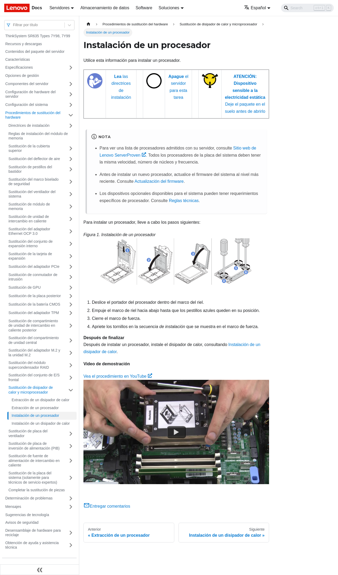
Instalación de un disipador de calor (41, 423)
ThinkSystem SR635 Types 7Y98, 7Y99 (37, 36)
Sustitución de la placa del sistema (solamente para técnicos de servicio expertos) (32, 477)
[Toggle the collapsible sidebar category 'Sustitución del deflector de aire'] (71, 159)
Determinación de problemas (29, 498)
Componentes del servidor (26, 84)
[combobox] (13, 25)
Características (17, 59)
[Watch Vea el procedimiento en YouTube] (176, 432)
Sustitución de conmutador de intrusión (32, 277)
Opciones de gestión (22, 75)
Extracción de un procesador (35, 408)
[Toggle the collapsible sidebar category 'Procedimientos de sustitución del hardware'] (71, 115)
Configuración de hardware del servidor (30, 94)
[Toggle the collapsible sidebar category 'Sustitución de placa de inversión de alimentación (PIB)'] (71, 446)
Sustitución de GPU (24, 287)
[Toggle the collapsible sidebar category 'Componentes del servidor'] (71, 84)
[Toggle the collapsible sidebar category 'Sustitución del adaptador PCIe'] (71, 267)
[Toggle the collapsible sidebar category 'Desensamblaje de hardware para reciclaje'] (71, 533)
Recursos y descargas (23, 44)
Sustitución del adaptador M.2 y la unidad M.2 (34, 352)
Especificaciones (19, 67)
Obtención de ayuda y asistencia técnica (32, 545)
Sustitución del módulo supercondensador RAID (28, 365)
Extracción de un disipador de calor (40, 400)
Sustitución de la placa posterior (34, 296)
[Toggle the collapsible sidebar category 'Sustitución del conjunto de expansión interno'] (71, 244)
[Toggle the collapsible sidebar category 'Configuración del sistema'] (71, 105)
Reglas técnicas (184, 200)
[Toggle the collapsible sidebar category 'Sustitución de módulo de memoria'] (71, 206)
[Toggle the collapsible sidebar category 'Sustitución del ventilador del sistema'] (71, 194)
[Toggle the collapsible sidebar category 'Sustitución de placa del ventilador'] (71, 433)
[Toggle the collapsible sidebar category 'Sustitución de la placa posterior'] (71, 296)
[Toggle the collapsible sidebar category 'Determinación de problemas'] (71, 498)
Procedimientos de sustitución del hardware (32, 115)
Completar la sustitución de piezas (36, 490)
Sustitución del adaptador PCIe (33, 266)
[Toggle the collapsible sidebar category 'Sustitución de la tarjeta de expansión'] (71, 256)
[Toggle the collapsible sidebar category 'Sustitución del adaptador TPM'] (71, 313)
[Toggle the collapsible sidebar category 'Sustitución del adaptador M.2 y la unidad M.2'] (71, 353)
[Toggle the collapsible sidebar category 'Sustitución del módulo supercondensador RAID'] (71, 365)
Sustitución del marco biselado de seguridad (33, 181)
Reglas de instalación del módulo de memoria (38, 136)
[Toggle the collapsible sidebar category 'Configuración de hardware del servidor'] (71, 94)
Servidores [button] (59, 8)
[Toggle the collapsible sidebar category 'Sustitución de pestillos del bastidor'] (71, 169)
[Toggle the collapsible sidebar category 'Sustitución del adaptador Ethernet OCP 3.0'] (71, 231)
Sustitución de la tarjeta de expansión (30, 256)
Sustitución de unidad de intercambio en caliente (28, 218)
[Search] (307, 8)
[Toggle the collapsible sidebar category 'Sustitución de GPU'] (71, 287)
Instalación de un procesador (35, 415)
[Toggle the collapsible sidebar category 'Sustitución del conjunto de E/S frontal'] (71, 377)
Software (143, 8)
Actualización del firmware (159, 181)
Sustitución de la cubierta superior (29, 148)
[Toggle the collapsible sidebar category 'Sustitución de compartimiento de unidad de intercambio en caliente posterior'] (71, 325)
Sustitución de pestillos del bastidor (30, 169)
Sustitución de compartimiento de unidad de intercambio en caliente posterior (33, 325)
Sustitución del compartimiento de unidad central (33, 340)
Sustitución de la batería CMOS (34, 304)
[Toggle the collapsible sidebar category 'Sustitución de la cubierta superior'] (71, 148)
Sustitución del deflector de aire (34, 159)
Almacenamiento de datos (104, 8)
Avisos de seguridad (22, 522)
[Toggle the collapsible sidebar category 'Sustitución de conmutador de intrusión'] (71, 277)
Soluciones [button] (169, 8)
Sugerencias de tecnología (27, 515)
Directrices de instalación (29, 125)
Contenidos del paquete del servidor (34, 51)
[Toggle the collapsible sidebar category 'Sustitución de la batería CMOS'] (71, 304)
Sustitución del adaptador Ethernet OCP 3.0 (29, 231)
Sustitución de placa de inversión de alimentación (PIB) (34, 445)
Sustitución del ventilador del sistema (31, 194)
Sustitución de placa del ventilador (28, 433)
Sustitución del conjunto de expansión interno (30, 243)
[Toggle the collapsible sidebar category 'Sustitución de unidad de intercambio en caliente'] (71, 219)
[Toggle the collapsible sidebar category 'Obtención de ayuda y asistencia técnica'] (71, 545)
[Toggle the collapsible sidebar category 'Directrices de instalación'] (71, 125)
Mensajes (13, 506)
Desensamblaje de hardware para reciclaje (33, 532)
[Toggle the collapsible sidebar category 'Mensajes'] (71, 507)
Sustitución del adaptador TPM (33, 313)
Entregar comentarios (106, 506)
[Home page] (88, 24)
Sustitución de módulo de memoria (29, 206)
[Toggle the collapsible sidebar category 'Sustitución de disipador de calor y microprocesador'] (71, 390)
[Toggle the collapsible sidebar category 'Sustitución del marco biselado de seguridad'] (71, 182)
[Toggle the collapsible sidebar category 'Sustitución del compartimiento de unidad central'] (71, 340)
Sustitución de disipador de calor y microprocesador (30, 389)
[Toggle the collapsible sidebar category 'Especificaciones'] (71, 67)
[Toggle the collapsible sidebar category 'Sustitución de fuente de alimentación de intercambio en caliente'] (71, 460)
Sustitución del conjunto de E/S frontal (34, 377)
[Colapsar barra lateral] (39, 569)
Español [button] (255, 8)
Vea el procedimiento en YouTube (117, 376)
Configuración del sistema (26, 104)
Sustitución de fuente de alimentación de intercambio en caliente (34, 460)
